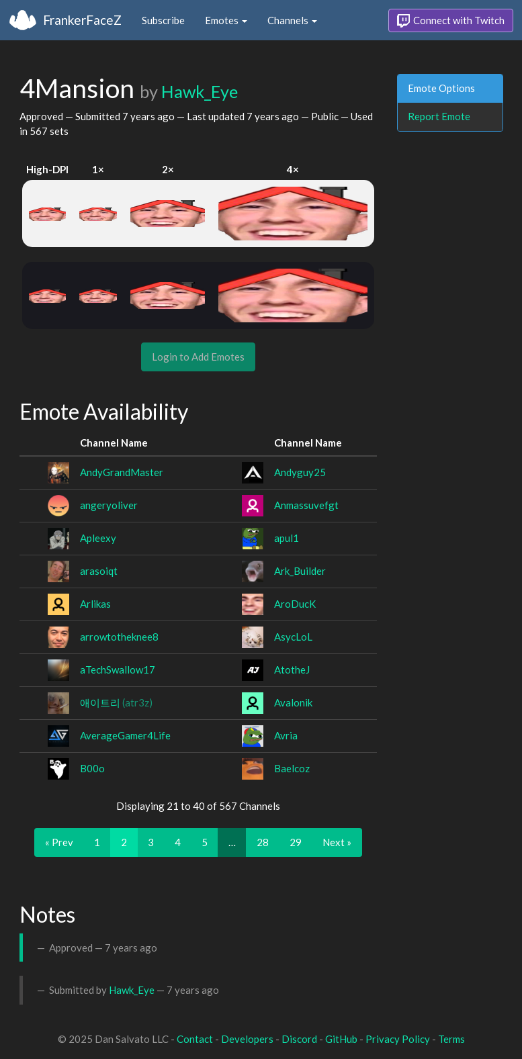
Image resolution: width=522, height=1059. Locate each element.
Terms (451, 1039)
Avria (286, 735)
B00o (92, 768)
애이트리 (116, 702)
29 (296, 842)
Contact (195, 1039)
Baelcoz (292, 768)
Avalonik (293, 702)
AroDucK (295, 604)
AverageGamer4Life (125, 735)
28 (263, 842)
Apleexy (98, 538)
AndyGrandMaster (121, 472)
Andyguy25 (300, 472)
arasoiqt (99, 571)
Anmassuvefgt (306, 505)
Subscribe (163, 20)
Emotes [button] (226, 20)
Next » (336, 842)
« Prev (59, 842)
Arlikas (95, 604)
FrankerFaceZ (82, 20)
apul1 (286, 538)
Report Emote (439, 116)
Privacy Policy (397, 1039)
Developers (247, 1039)
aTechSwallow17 (117, 669)
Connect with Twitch (451, 21)
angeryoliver (109, 505)
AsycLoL (293, 637)
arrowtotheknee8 (119, 637)
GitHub (341, 1039)
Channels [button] (292, 20)
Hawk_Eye (199, 91)
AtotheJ (292, 669)
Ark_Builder (300, 571)
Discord (299, 1039)
